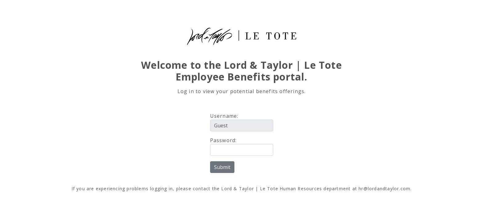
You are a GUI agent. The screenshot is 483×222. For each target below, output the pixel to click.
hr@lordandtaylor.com (384, 188)
